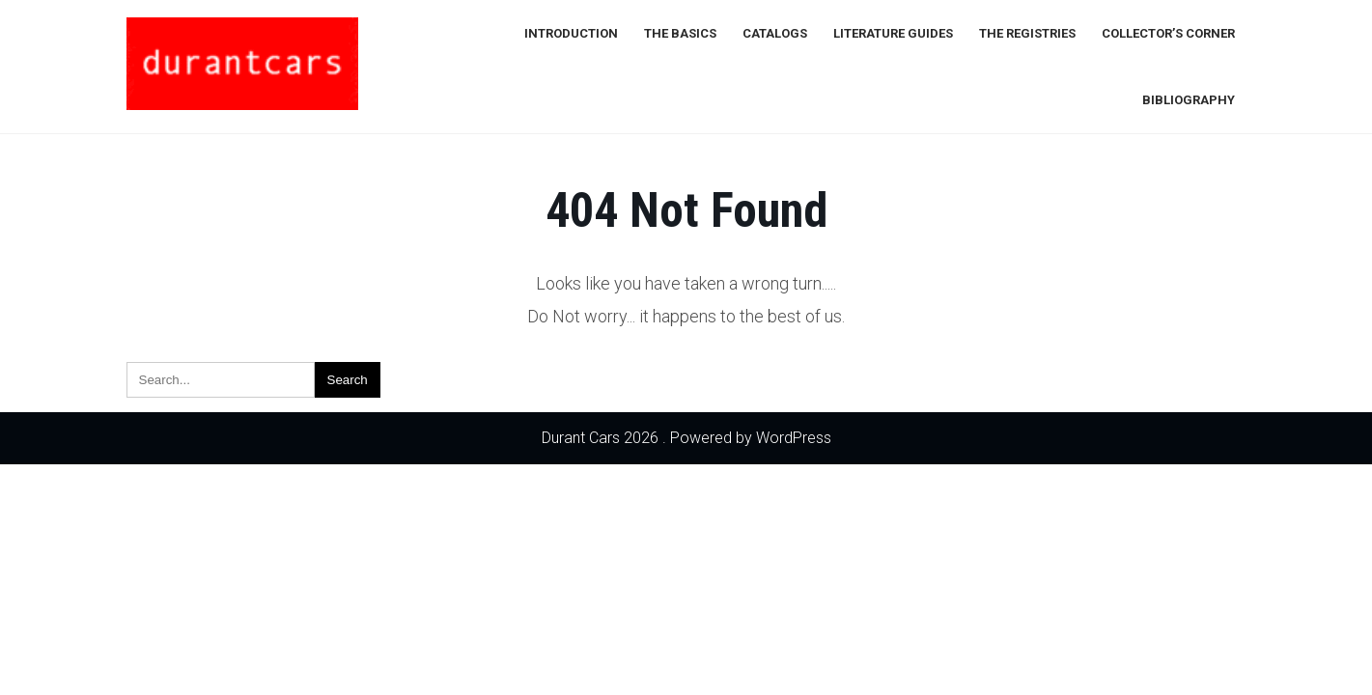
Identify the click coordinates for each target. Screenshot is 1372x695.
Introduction (571, 33)
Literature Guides (893, 33)
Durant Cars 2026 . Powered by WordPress (686, 438)
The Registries (1027, 33)
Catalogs (774, 33)
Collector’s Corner (1168, 33)
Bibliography (1188, 100)
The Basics (680, 33)
